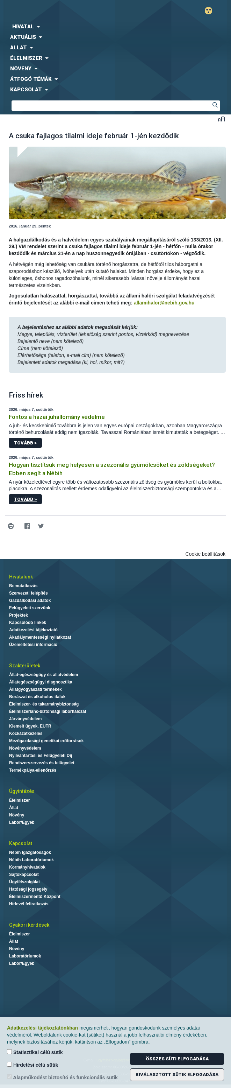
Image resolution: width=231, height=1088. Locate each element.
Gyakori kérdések (29, 925)
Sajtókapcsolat (24, 874)
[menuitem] (115, 26)
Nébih (57, 11)
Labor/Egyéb (22, 822)
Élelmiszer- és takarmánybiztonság (44, 704)
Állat (13, 807)
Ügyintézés (22, 791)
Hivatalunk (21, 577)
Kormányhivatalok (27, 867)
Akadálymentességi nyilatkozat (40, 637)
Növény (16, 815)
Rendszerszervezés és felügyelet (41, 762)
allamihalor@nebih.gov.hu (164, 303)
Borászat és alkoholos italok (37, 696)
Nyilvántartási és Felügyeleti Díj (40, 755)
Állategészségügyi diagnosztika (40, 682)
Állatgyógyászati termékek (35, 689)
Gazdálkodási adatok (30, 600)
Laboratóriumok (25, 956)
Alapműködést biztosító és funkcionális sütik (62, 1077)
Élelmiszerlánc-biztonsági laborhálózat (47, 711)
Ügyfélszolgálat (24, 881)
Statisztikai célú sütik (35, 1052)
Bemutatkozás (23, 585)
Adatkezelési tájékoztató (33, 629)
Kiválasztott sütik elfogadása (177, 1074)
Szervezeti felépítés (28, 593)
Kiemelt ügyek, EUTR (30, 726)
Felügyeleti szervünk (29, 607)
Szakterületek (24, 665)
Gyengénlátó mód (211, 10)
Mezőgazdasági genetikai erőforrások (46, 740)
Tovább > (25, 442)
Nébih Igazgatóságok (30, 852)
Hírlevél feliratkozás (29, 903)
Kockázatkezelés (25, 733)
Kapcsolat (20, 843)
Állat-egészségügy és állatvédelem (43, 674)
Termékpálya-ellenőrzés (32, 770)
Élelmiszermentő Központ (34, 896)
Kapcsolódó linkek (27, 622)
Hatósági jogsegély (28, 889)
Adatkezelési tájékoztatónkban (42, 1028)
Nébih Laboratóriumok (31, 859)
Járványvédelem (25, 718)
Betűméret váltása (221, 118)
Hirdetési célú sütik (32, 1065)
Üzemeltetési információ (33, 644)
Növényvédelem (25, 748)
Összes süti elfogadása (177, 1058)
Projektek (18, 615)
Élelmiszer (19, 800)
